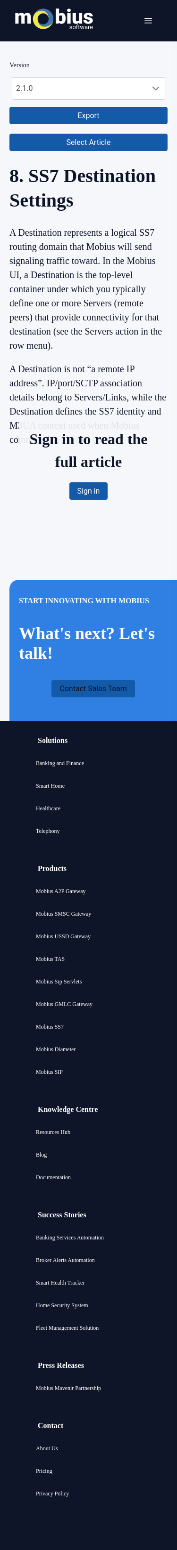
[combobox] (88, 88)
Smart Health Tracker (60, 1282)
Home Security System (62, 1305)
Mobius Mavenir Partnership (68, 1388)
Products (52, 868)
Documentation (53, 1177)
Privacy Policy (52, 1493)
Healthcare (48, 808)
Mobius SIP (49, 1072)
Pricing (44, 1471)
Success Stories (62, 1215)
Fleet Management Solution (67, 1328)
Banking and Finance (60, 763)
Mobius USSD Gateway (63, 936)
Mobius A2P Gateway (61, 891)
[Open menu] (148, 20)
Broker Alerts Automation (65, 1260)
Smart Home (50, 786)
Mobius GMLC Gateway (64, 1004)
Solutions (52, 740)
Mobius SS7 (50, 1026)
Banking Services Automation (70, 1237)
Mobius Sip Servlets (59, 981)
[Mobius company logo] (54, 41)
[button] (88, 115)
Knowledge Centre (68, 1109)
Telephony (47, 831)
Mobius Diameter (56, 1049)
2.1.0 (24, 88)
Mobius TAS (50, 959)
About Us (47, 1448)
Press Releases (61, 1365)
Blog (41, 1154)
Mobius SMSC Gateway (63, 914)
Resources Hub (53, 1132)
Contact (50, 1426)
